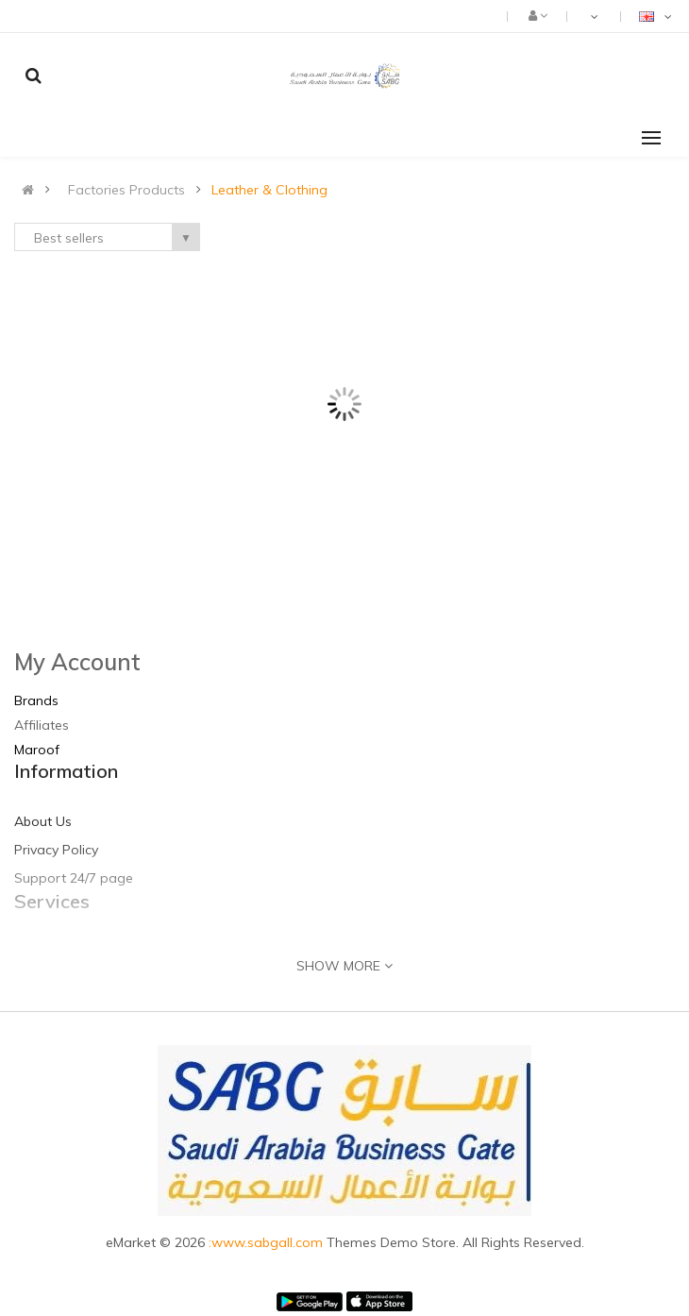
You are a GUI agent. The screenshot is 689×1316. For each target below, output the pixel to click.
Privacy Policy (56, 849)
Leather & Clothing (269, 189)
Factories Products (126, 189)
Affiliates (41, 725)
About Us (43, 821)
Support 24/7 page (73, 877)
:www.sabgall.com (268, 1242)
